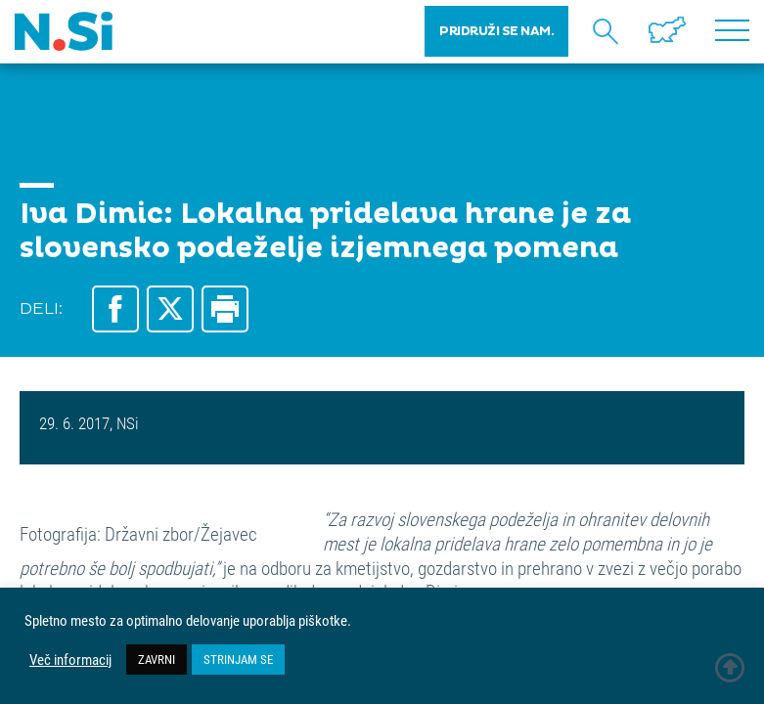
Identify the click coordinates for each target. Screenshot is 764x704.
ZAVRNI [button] (156, 659)
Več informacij (70, 660)
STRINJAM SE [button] (238, 659)
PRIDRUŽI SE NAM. (496, 31)
